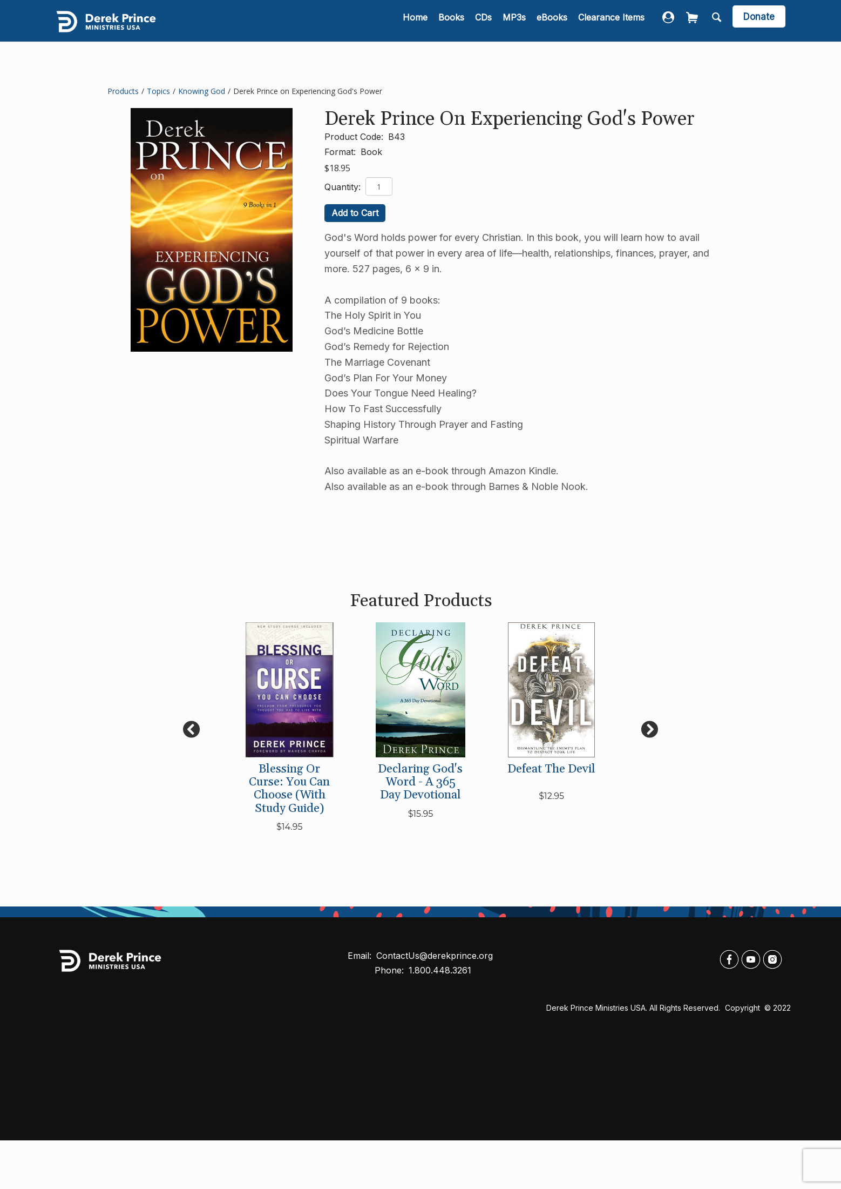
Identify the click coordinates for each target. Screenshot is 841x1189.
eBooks (552, 17)
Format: (341, 151)
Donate (759, 16)
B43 (396, 136)
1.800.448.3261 (440, 970)
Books (451, 17)
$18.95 (337, 168)
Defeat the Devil (551, 769)
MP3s (514, 17)
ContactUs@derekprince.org (434, 955)
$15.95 (420, 814)
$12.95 (551, 796)
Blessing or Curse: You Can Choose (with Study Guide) (289, 789)
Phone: (390, 970)
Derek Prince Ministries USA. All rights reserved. (633, 1007)
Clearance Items (611, 17)
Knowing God (201, 91)
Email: (361, 955)
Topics (158, 91)
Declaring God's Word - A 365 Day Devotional (420, 782)
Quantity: (343, 187)
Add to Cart (354, 212)
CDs (483, 17)
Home (415, 17)
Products (123, 91)
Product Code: (355, 136)
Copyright (743, 1007)
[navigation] (523, 18)
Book (371, 151)
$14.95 (289, 827)
